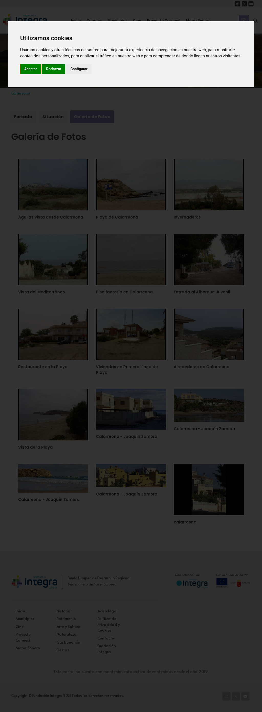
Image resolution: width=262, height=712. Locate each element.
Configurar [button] (79, 69)
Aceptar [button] (30, 69)
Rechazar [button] (53, 69)
